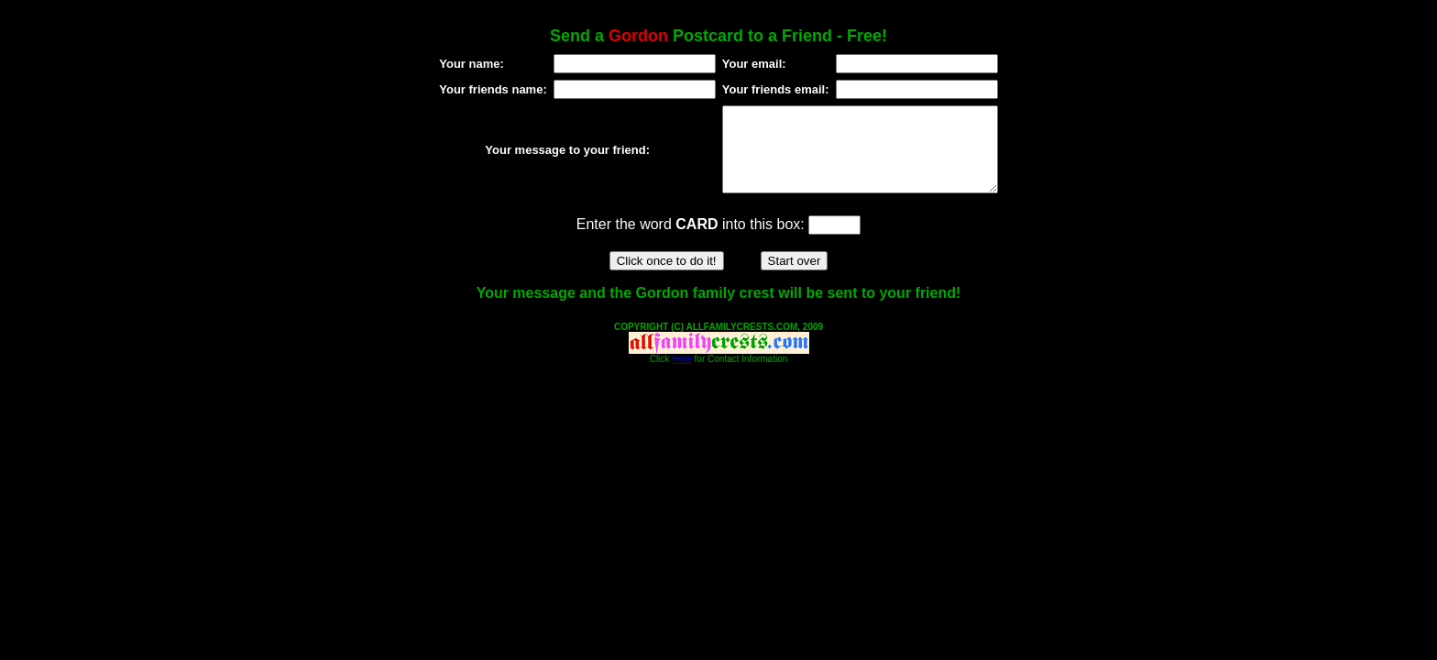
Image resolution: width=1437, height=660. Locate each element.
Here (682, 375)
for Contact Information (740, 375)
